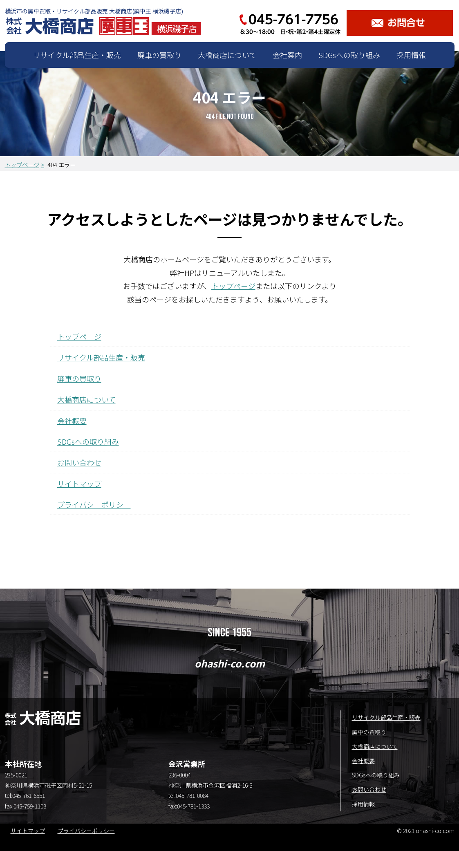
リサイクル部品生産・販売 (77, 54)
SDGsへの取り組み (349, 54)
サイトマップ (79, 483)
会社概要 (72, 420)
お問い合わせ (79, 462)
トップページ (22, 164)
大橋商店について (227, 54)
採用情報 (411, 54)
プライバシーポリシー (94, 504)
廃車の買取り (159, 54)
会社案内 (287, 54)
